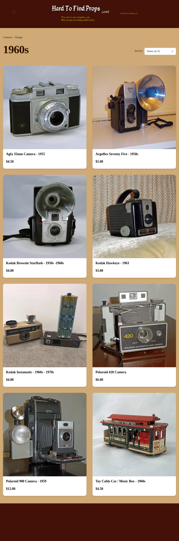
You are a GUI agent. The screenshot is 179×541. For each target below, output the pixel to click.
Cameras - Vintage (13, 37)
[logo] (94, 12)
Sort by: (138, 50)
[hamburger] (14, 12)
